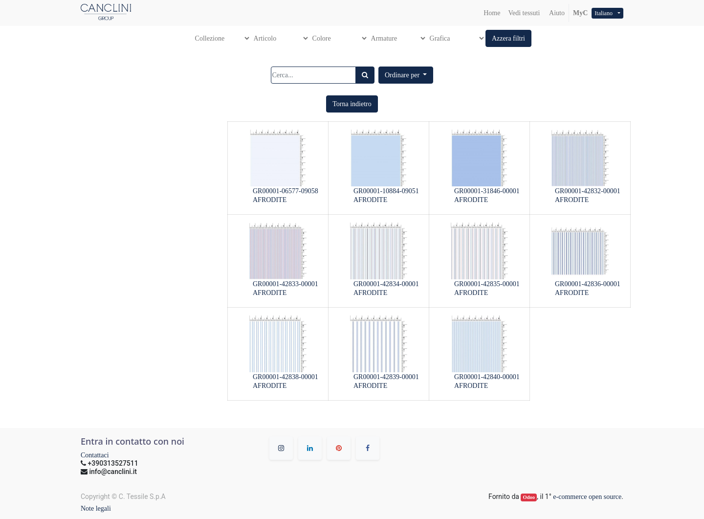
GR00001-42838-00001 (285, 377)
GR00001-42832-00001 (587, 191)
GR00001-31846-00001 (487, 191)
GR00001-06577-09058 (285, 191)
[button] (508, 38)
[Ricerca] (364, 75)
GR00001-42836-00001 (587, 284)
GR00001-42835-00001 (487, 284)
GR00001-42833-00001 (285, 284)
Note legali (96, 508)
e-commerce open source (587, 496)
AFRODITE (269, 199)
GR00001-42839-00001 (386, 377)
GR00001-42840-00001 (487, 377)
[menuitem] (492, 13)
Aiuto (556, 13)
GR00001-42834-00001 (386, 284)
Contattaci (95, 455)
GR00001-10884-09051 (386, 191)
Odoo (529, 497)
